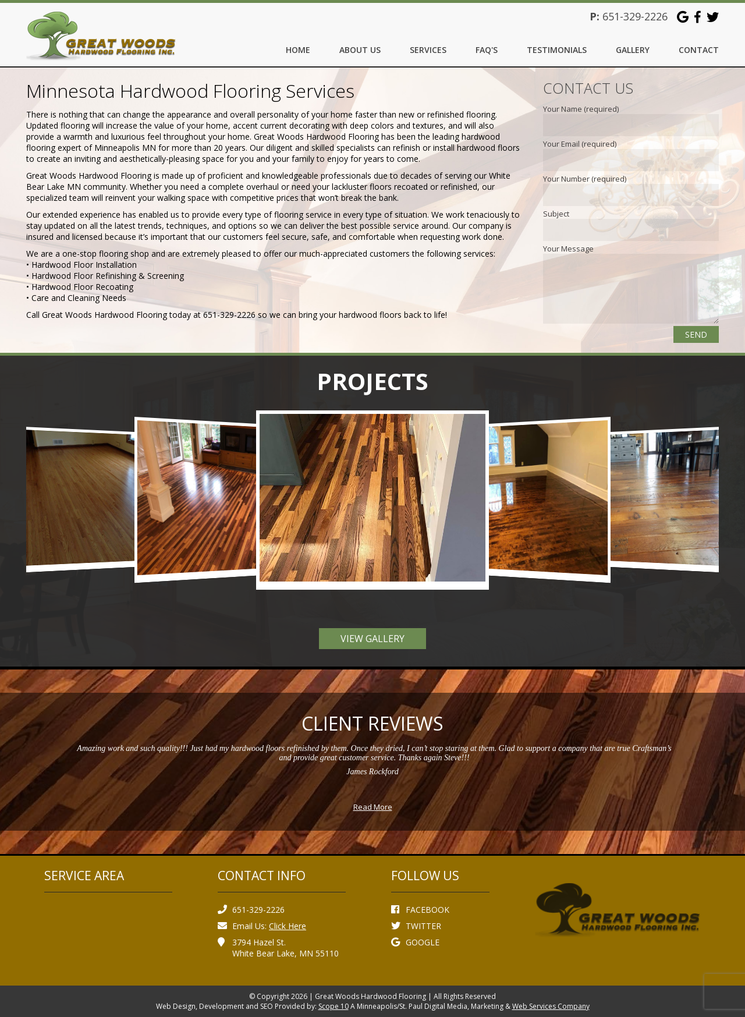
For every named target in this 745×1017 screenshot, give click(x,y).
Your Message (568, 248)
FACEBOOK (420, 909)
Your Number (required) (584, 178)
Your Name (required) (581, 109)
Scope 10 (333, 1006)
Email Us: (262, 925)
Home (298, 49)
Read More (372, 807)
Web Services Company (551, 1006)
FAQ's (487, 49)
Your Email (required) (579, 144)
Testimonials (557, 49)
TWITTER (416, 925)
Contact (699, 49)
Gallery (633, 49)
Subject (556, 213)
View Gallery (372, 638)
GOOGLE (415, 942)
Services (428, 49)
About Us (360, 49)
